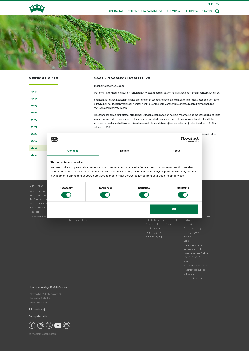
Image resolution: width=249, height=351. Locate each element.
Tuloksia (173, 11)
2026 (34, 92)
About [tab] (176, 150)
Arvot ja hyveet (192, 232)
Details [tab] (124, 150)
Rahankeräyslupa (154, 236)
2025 (34, 99)
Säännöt (188, 236)
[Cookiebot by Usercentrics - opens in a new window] (183, 139)
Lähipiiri (188, 240)
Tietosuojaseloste (39, 215)
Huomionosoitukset (194, 269)
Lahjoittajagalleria (154, 232)
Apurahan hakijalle (39, 190)
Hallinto (188, 219)
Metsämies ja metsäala (195, 265)
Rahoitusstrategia (193, 228)
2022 (34, 119)
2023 (34, 113)
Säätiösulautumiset (194, 244)
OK (174, 209)
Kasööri (34, 211)
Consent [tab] (72, 150)
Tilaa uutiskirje (37, 309)
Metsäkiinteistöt (192, 257)
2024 (34, 106)
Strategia (188, 224)
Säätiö (207, 11)
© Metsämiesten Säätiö (43, 333)
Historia (188, 261)
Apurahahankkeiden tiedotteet (46, 203)
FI (209, 4)
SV (217, 4)
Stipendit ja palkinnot (145, 11)
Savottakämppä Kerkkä (196, 253)
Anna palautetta (38, 316)
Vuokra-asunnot (192, 248)
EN (213, 4)
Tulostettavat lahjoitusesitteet (161, 219)
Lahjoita (191, 11)
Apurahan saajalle (39, 195)
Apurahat (116, 11)
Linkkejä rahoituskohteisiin (44, 207)
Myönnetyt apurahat (41, 199)
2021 (34, 126)
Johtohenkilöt (191, 273)
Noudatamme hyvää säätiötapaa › (48, 287)
